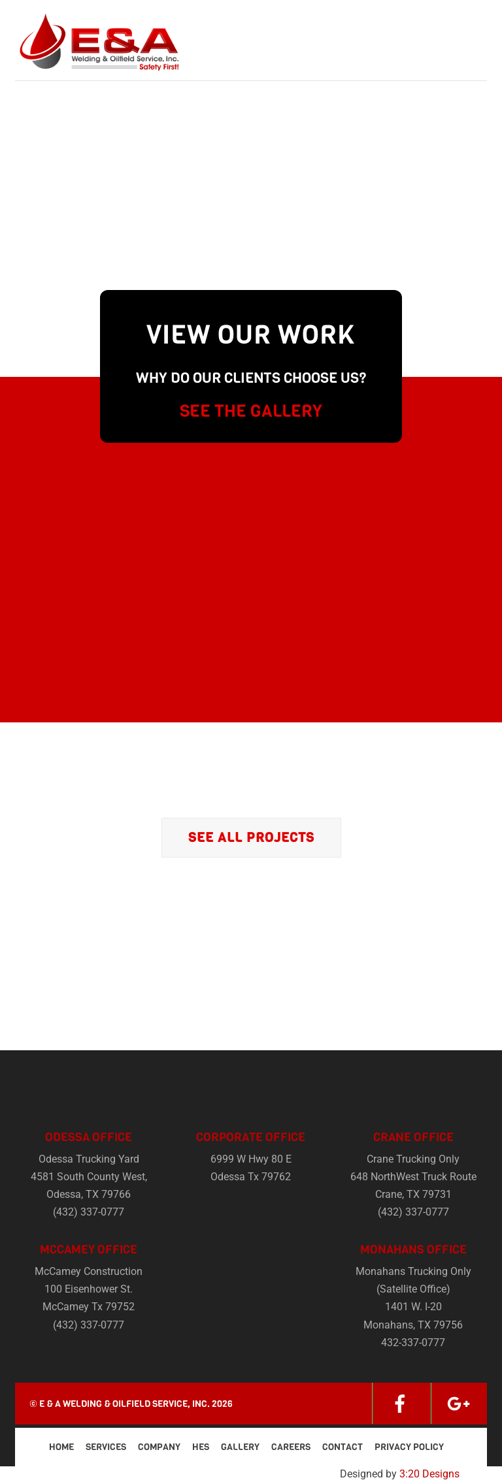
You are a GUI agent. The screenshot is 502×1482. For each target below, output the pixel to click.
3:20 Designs (429, 1474)
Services (106, 1447)
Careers (290, 1447)
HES (200, 1447)
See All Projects (251, 837)
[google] (459, 1403)
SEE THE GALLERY (251, 411)
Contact (342, 1447)
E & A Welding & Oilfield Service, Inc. (124, 1404)
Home (61, 1447)
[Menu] (469, 18)
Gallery (240, 1447)
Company (159, 1447)
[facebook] (400, 1403)
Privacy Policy (409, 1447)
